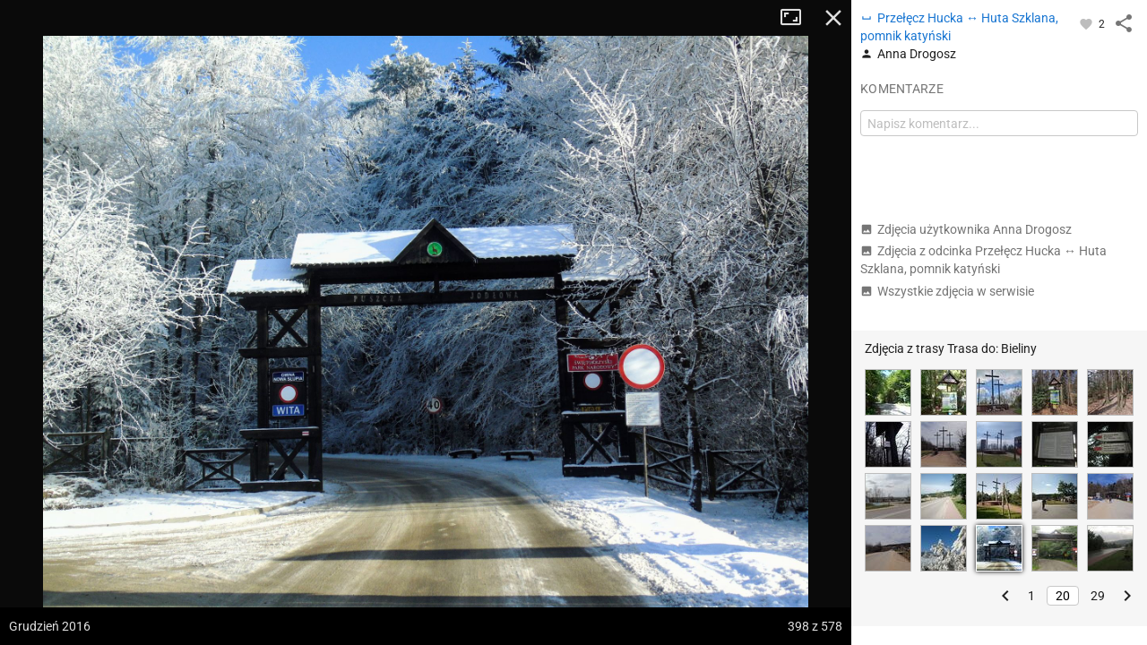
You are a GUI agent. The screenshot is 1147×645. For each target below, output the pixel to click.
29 (1098, 596)
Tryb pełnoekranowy (797, 18)
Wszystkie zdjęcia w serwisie (947, 291)
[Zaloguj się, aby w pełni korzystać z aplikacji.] (1087, 23)
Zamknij (833, 18)
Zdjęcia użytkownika (966, 229)
